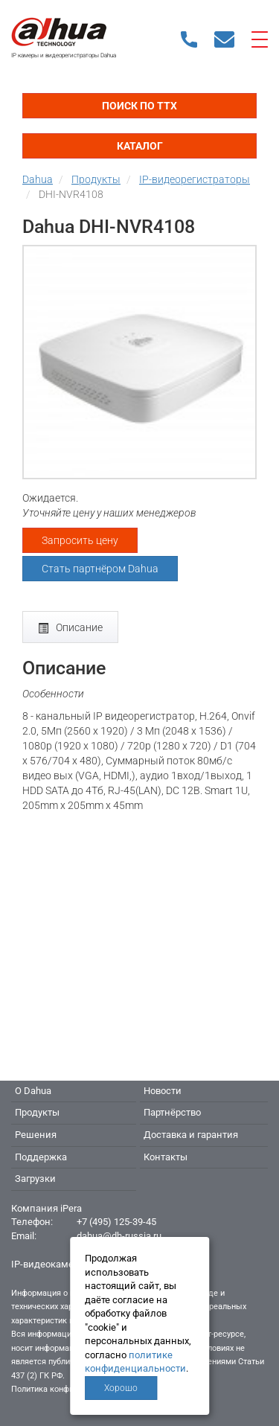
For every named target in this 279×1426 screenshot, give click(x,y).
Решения (36, 1134)
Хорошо (121, 1388)
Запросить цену (80, 540)
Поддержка (41, 1157)
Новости (163, 1090)
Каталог (140, 146)
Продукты (37, 1112)
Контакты (165, 1157)
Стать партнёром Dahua (100, 569)
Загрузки (35, 1178)
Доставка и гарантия (191, 1134)
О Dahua (33, 1090)
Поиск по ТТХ (139, 106)
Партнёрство (172, 1112)
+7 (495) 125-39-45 (116, 1221)
